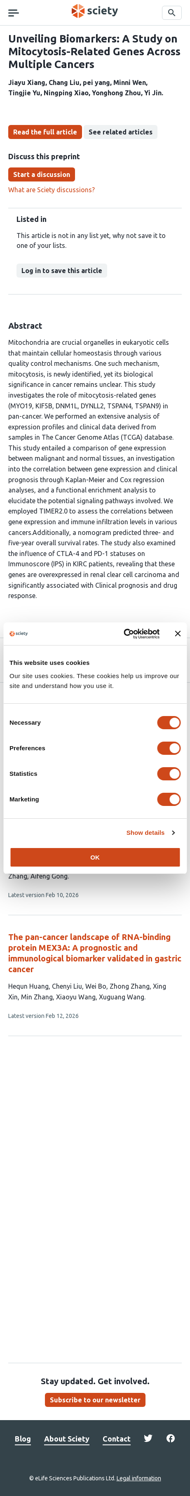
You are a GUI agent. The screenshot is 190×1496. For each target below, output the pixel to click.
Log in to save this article (61, 270)
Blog (23, 1439)
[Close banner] (178, 633)
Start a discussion (41, 174)
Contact (117, 1439)
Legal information (139, 1478)
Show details (146, 832)
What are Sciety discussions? (51, 189)
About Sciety (66, 1439)
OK (95, 857)
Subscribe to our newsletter (95, 1400)
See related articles (120, 132)
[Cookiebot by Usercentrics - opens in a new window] (123, 634)
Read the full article (45, 132)
